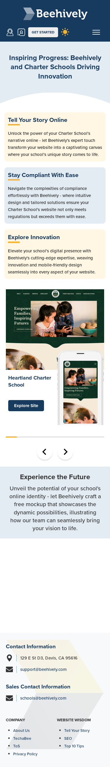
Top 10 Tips (74, 746)
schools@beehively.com (43, 698)
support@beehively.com (43, 669)
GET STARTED (43, 32)
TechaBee (22, 738)
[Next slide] (65, 452)
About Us (21, 730)
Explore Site (26, 405)
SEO (68, 738)
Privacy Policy (25, 754)
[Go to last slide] (45, 452)
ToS (16, 746)
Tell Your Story (77, 730)
